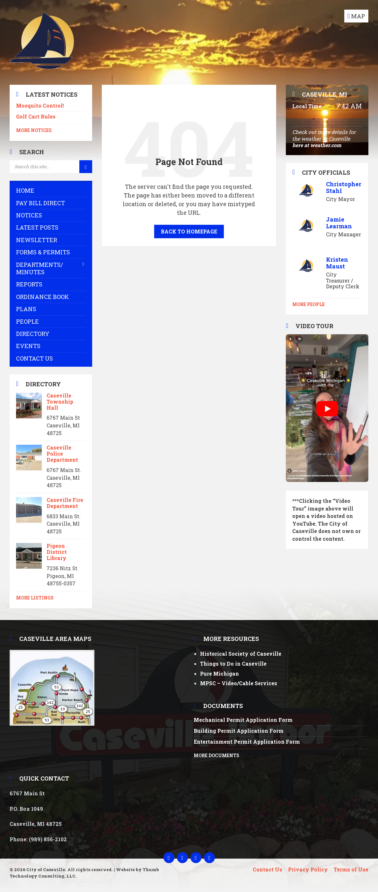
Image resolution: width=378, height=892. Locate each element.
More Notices (34, 130)
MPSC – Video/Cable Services (238, 683)
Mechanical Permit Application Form (243, 719)
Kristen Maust (337, 263)
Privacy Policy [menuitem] (308, 869)
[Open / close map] (356, 16)
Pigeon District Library (57, 551)
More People (308, 304)
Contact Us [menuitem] (267, 869)
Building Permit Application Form (239, 730)
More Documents (216, 755)
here (297, 145)
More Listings (35, 598)
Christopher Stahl (343, 187)
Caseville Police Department (62, 453)
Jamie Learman (339, 222)
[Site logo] (42, 71)
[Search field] (51, 166)
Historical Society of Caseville (240, 653)
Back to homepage (189, 231)
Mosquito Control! (40, 105)
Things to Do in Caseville (233, 663)
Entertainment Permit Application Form (247, 741)
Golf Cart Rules (36, 116)
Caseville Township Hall (60, 401)
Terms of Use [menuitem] (351, 869)
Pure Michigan (219, 673)
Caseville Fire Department (65, 502)
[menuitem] (51, 191)
